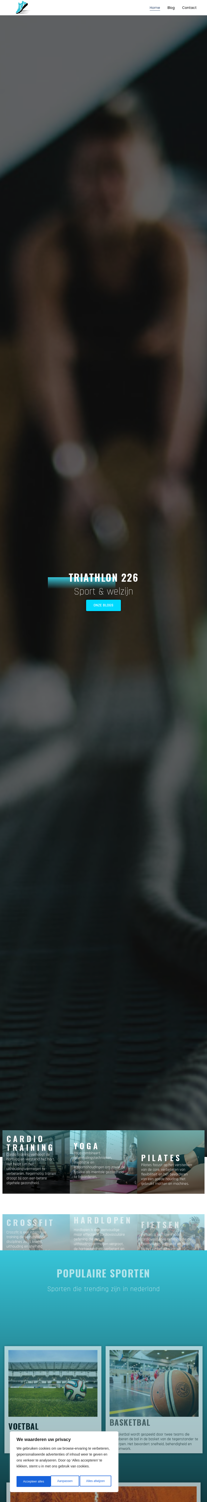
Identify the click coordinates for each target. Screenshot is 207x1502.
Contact (189, 7)
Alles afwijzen (61, 1481)
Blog (171, 7)
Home (155, 7)
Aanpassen (30, 1481)
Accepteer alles (95, 1481)
